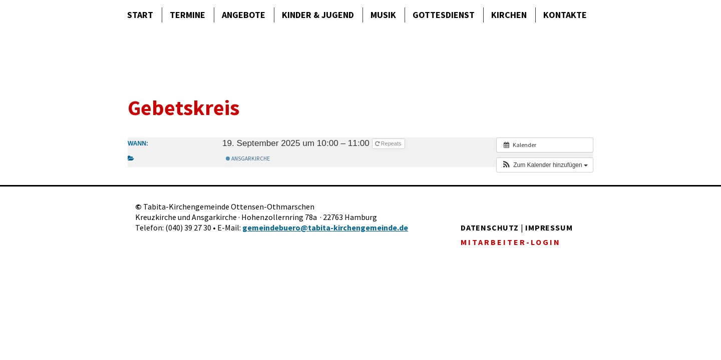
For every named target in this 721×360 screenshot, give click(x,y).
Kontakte (565, 14)
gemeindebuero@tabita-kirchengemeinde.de (325, 227)
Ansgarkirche (248, 158)
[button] (545, 165)
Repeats (389, 143)
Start (140, 14)
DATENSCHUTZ (490, 227)
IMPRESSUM (548, 227)
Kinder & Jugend (318, 14)
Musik (383, 14)
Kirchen (509, 14)
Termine (187, 14)
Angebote (243, 14)
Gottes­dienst (444, 14)
